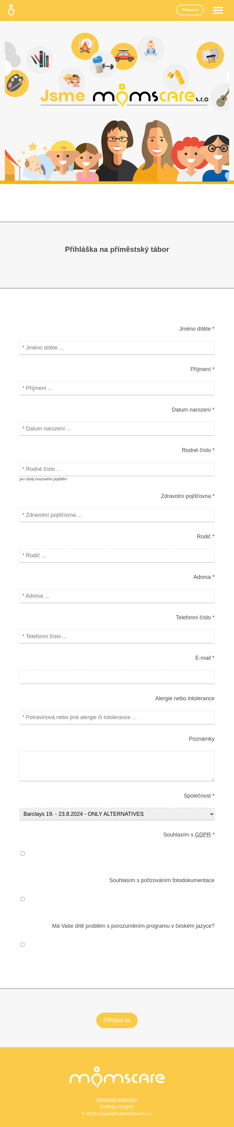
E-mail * (204, 658)
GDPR (203, 835)
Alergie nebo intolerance (184, 698)
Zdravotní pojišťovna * (187, 496)
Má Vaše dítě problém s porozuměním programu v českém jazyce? (133, 926)
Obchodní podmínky (117, 1099)
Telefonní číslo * (195, 617)
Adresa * (203, 577)
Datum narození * (193, 410)
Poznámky (201, 739)
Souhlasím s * (188, 835)
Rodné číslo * (198, 450)
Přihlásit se (190, 10)
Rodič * (205, 537)
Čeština (107, 1106)
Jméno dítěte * (196, 329)
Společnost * (199, 796)
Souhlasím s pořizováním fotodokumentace (161, 880)
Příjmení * (202, 369)
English (126, 1106)
